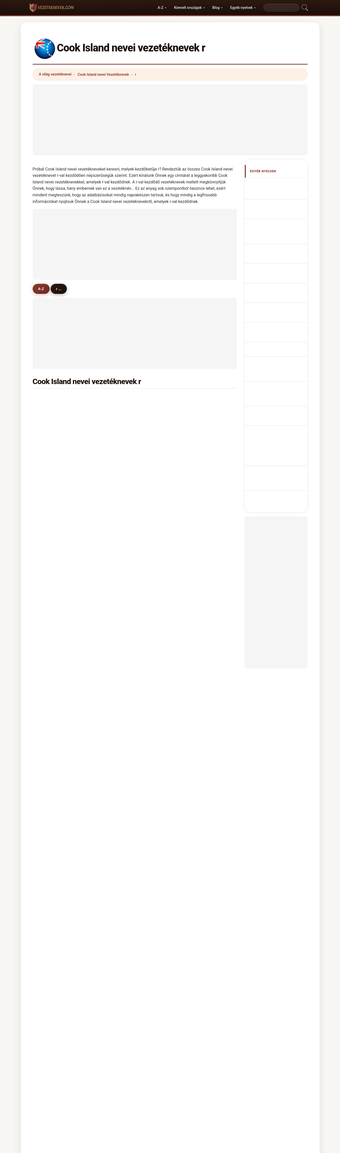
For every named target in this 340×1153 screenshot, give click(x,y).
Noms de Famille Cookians (274, 206)
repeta (51, 792)
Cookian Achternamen (281, 268)
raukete (121, 595)
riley (188, 780)
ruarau (120, 435)
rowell (51, 730)
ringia (189, 657)
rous (188, 743)
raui (118, 620)
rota (49, 472)
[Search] (281, 7)
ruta (118, 583)
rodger (121, 780)
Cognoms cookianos (279, 238)
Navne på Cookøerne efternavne (277, 294)
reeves (190, 767)
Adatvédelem (236, 1083)
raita (119, 521)
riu (48, 755)
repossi (121, 767)
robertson (54, 583)
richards (192, 608)
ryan (49, 608)
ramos (51, 780)
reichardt (192, 718)
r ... (61, 289)
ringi (49, 546)
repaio (120, 509)
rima (188, 410)
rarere (120, 669)
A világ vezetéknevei (55, 74)
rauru (189, 620)
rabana (52, 534)
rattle (119, 632)
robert (190, 472)
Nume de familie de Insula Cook (276, 323)
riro (49, 497)
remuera (192, 546)
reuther (52, 718)
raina (50, 669)
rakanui (121, 534)
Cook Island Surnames (281, 194)
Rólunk (129, 1083)
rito (118, 792)
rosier (51, 767)
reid (118, 571)
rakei (189, 447)
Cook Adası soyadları (280, 350)
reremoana (194, 595)
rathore (191, 755)
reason (121, 743)
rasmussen (124, 410)
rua (48, 706)
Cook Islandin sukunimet (272, 309)
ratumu (52, 620)
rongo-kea (193, 644)
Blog (215, 8)
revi (49, 644)
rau (118, 460)
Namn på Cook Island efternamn (278, 338)
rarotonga (193, 669)
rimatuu (52, 681)
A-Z (160, 8)
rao (118, 718)
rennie (51, 423)
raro (118, 755)
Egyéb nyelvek (241, 8)
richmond (193, 571)
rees (188, 632)
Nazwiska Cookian (278, 258)
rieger (190, 792)
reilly (119, 730)
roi (48, 447)
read (49, 743)
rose (119, 694)
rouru (119, 472)
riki (187, 497)
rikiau (120, 644)
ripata (120, 484)
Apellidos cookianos (279, 184)
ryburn (190, 706)
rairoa (51, 484)
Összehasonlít (181, 1083)
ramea (190, 583)
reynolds (192, 730)
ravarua (52, 435)
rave (49, 460)
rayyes (51, 804)
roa (118, 608)
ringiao (190, 694)
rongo (190, 398)
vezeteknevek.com (170, 1062)
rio (117, 447)
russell (121, 706)
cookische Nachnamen (281, 218)
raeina (190, 521)
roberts (191, 509)
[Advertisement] (170, 119)
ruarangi (122, 657)
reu (187, 460)
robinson (53, 571)
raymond (53, 632)
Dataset (209, 1083)
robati (51, 410)
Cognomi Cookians (278, 227)
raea (119, 497)
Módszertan (103, 1083)
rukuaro (191, 681)
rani (118, 546)
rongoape (54, 657)
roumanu (192, 534)
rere (118, 423)
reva (188, 558)
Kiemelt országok (188, 8)
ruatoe (51, 398)
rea (48, 509)
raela (189, 484)
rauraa (120, 558)
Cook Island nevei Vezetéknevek (103, 74)
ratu (49, 558)
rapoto (51, 595)
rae (187, 435)
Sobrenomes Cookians (281, 249)
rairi (49, 694)
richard (121, 681)
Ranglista (152, 1083)
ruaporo (52, 521)
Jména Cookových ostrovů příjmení (276, 280)
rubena (190, 423)
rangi (119, 398)
